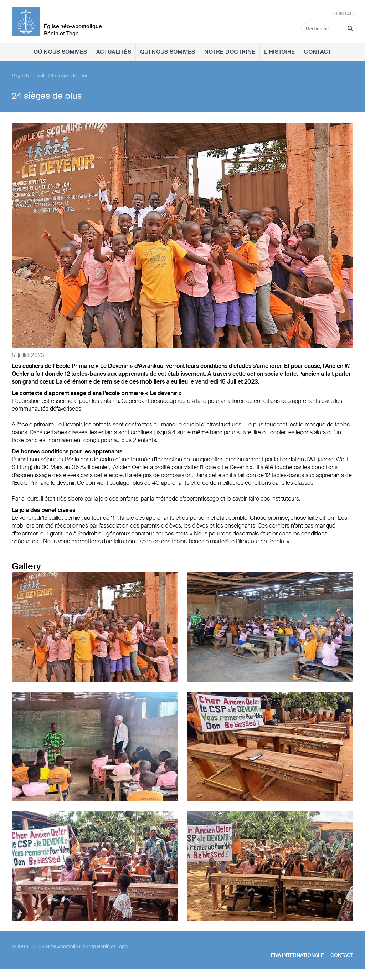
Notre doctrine (229, 52)
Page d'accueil (28, 75)
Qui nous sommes (167, 52)
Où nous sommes (60, 52)
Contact (317, 52)
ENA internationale (297, 955)
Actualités (113, 52)
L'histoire (279, 52)
